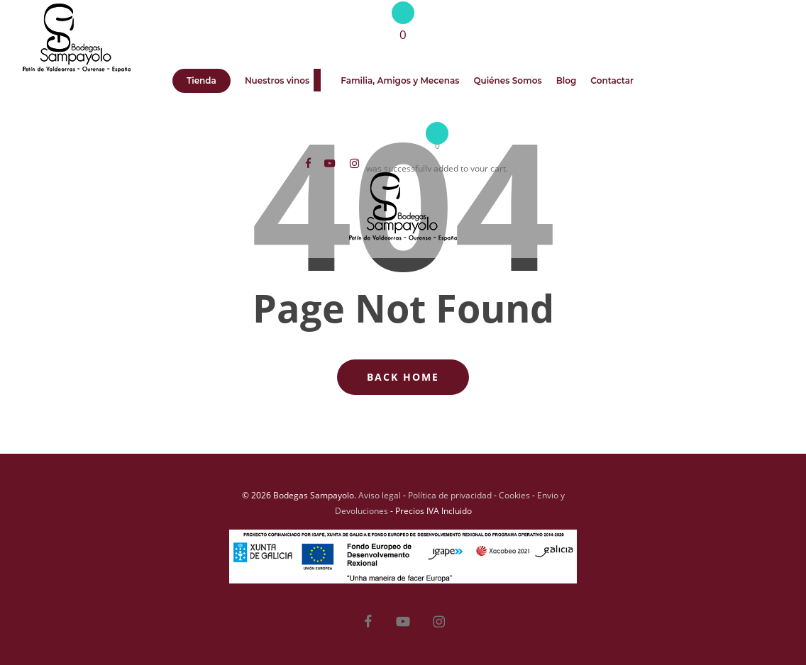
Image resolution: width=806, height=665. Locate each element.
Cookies (514, 495)
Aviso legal (379, 495)
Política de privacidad (450, 495)
